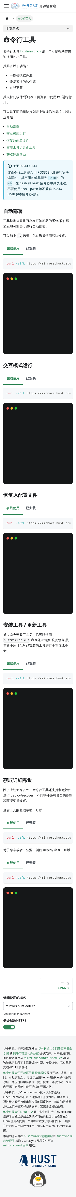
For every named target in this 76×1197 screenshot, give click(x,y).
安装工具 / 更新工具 (20, 147)
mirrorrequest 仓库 (15, 1145)
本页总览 (12, 28)
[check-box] (9, 1027)
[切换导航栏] (6, 6)
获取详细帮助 (16, 154)
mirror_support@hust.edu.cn (43, 1058)
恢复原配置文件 (17, 140)
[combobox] (5, 1006)
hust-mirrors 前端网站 (38, 1136)
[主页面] (7, 18)
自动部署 (12, 126)
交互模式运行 (16, 133)
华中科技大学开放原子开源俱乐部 (24, 1073)
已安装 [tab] (31, 248)
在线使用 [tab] (12, 248)
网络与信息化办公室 (26, 1053)
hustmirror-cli (30, 51)
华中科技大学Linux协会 (18, 1112)
